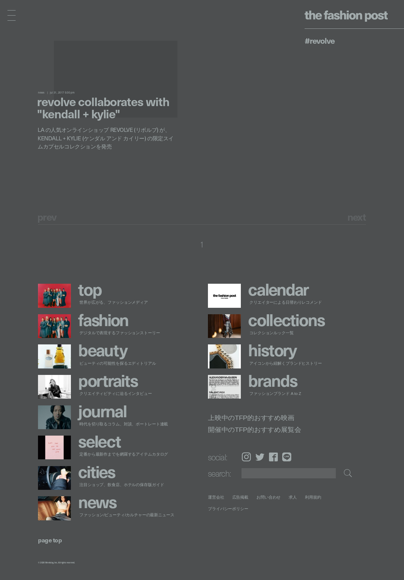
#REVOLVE (319, 40)
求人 (293, 497)
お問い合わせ (268, 497)
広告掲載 (240, 497)
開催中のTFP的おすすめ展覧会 (254, 429)
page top (50, 539)
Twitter (260, 456)
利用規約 (313, 497)
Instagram (246, 456)
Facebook (273, 456)
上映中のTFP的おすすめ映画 (251, 417)
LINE (286, 456)
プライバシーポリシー (228, 508)
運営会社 (216, 497)
